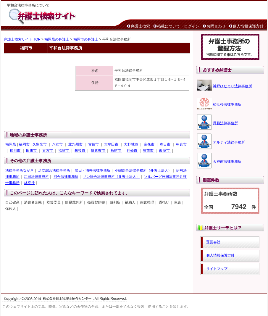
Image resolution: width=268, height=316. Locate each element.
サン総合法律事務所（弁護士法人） (111, 177)
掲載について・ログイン (178, 26)
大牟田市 (111, 144)
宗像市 (149, 144)
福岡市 (24, 144)
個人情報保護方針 (248, 26)
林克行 (29, 183)
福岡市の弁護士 (86, 39)
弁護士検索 (140, 26)
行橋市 (132, 151)
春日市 (165, 144)
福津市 (64, 151)
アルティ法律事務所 (229, 142)
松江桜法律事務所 (227, 104)
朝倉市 (181, 144)
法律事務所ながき (19, 170)
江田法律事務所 (36, 177)
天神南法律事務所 (227, 161)
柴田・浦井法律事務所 (92, 170)
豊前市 (148, 151)
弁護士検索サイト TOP (22, 39)
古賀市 (94, 144)
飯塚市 (165, 151)
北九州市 (75, 144)
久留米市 (40, 144)
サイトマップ (216, 269)
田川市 (32, 151)
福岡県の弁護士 (56, 39)
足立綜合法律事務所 (54, 170)
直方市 (48, 151)
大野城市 (131, 144)
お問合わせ (216, 26)
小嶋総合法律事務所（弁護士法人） (143, 170)
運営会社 (213, 242)
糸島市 (116, 151)
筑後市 (80, 151)
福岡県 (11, 144)
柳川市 (15, 151)
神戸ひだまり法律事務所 (232, 86)
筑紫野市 (98, 151)
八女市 (58, 144)
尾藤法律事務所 (225, 123)
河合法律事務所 (66, 177)
